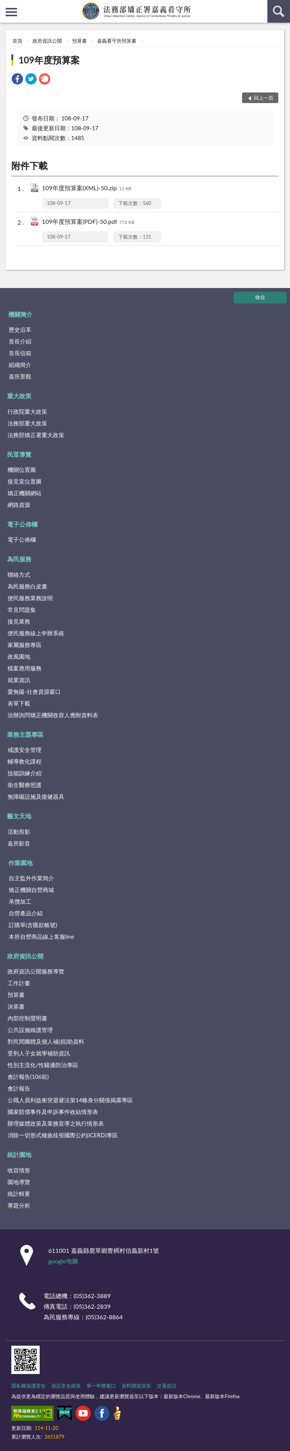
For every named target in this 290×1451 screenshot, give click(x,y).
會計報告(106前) (28, 1076)
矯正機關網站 (25, 493)
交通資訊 (166, 1386)
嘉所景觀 (20, 376)
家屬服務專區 (25, 644)
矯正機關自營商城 (31, 889)
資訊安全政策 (66, 1386)
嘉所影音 (19, 843)
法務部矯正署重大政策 (36, 434)
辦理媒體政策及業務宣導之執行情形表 (56, 1123)
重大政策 (19, 395)
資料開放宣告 (136, 1386)
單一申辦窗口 (101, 1386)
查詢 (278, 11)
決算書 (16, 1006)
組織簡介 (20, 364)
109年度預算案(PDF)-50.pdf (88, 222)
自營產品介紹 (26, 913)
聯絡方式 (19, 574)
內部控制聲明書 (27, 1018)
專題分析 (19, 1205)
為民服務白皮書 (27, 586)
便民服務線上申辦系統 (36, 633)
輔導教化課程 (25, 761)
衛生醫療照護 (25, 784)
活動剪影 (19, 831)
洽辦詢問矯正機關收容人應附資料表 (53, 715)
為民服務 (19, 558)
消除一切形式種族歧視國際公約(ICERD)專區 (63, 1135)
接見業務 (19, 621)
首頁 (17, 41)
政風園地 (19, 656)
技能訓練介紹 (25, 773)
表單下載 (19, 703)
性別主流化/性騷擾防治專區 (43, 1064)
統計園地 (19, 1154)
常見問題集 (22, 609)
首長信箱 (20, 353)
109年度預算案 (49, 59)
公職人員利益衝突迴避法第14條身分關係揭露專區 (70, 1100)
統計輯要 (19, 1193)
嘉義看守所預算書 (116, 41)
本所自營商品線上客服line (41, 936)
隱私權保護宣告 (28, 1386)
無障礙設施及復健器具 (36, 796)
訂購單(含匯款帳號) (33, 924)
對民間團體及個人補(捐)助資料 (46, 1041)
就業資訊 (19, 679)
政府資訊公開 (47, 41)
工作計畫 (19, 983)
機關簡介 (20, 314)
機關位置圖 (22, 469)
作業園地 (20, 862)
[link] (17, 79)
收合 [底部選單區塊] (260, 297)
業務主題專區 (25, 734)
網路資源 (19, 504)
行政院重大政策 (27, 411)
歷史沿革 (20, 329)
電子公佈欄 (22, 524)
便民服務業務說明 (30, 598)
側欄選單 (11, 12)
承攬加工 (20, 901)
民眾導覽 (19, 454)
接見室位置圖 (25, 481)
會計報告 (19, 1088)
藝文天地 (19, 815)
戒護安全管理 (25, 749)
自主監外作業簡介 (31, 878)
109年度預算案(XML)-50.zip (86, 188)
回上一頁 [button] (263, 98)
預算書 (79, 41)
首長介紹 (20, 341)
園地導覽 (19, 1181)
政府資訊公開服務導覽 (36, 971)
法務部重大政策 (27, 423)
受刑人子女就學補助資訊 (39, 1053)
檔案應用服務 (25, 668)
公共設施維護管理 (30, 1029)
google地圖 (63, 1261)
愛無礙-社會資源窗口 (34, 691)
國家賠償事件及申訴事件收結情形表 (53, 1111)
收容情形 (19, 1170)
